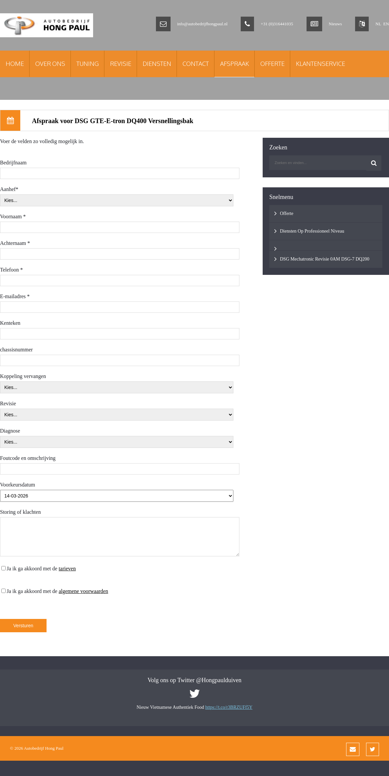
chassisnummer (16, 349)
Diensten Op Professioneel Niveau (309, 231)
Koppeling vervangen (23, 376)
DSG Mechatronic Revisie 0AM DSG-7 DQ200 (321, 259)
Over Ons (50, 63)
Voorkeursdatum (17, 484)
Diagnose (10, 431)
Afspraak (234, 63)
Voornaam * (13, 216)
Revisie (120, 63)
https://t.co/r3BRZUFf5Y (228, 707)
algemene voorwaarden (83, 591)
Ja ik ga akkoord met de (38, 568)
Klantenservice (320, 63)
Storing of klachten (20, 512)
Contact (196, 63)
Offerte (272, 63)
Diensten (157, 63)
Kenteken (10, 323)
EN (386, 23)
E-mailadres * (15, 296)
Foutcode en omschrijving (28, 458)
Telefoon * (11, 270)
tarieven (67, 568)
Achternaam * (15, 243)
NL (378, 23)
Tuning (87, 63)
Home (15, 63)
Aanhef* (9, 189)
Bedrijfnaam (13, 162)
